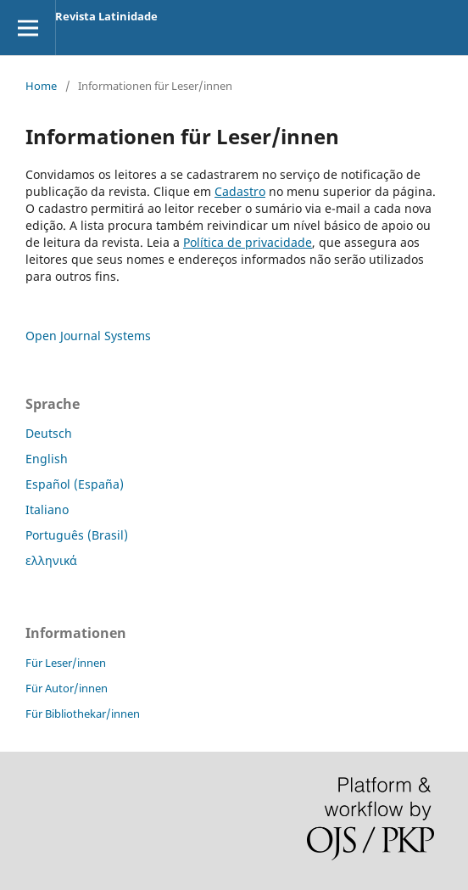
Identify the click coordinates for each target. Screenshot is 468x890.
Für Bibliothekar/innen (82, 713)
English (46, 459)
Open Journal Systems (88, 335)
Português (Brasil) (76, 535)
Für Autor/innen (66, 688)
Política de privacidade (247, 242)
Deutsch (48, 433)
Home (41, 85)
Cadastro (239, 191)
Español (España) (74, 484)
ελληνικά (51, 560)
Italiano (47, 509)
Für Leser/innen (65, 662)
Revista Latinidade (106, 16)
